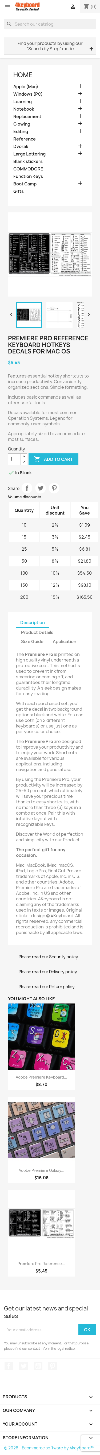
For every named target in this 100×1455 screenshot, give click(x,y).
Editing (20, 131)
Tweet (40, 488)
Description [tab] (32, 622)
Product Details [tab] (37, 632)
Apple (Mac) (25, 87)
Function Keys (28, 176)
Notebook (23, 109)
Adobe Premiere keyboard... (41, 1077)
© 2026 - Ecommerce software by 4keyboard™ (49, 1448)
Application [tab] (64, 641)
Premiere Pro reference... (41, 1263)
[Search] (50, 24)
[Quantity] (14, 459)
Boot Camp (25, 184)
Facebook (9, 1366)
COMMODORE (28, 169)
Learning (22, 101)
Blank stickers (28, 161)
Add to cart (53, 459)
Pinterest (54, 488)
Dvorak (20, 146)
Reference (24, 139)
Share (27, 488)
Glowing (21, 124)
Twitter (23, 1366)
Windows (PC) (28, 94)
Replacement (27, 116)
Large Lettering (29, 154)
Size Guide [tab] (32, 641)
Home (23, 74)
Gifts (18, 191)
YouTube (38, 1366)
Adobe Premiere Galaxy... (41, 1170)
